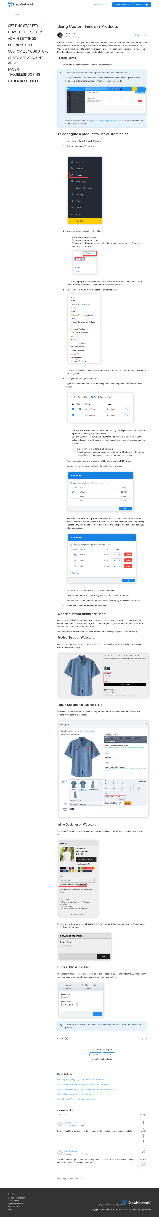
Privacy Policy (125, 1209)
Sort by (142, 1114)
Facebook (59, 1038)
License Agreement (142, 1209)
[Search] (27, 14)
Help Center (13, 1201)
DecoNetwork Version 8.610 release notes (76, 1099)
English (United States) (109, 1204)
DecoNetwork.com (16, 1198)
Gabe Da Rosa (70, 1151)
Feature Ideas (14, 1206)
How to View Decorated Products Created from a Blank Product (86, 1089)
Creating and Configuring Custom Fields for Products (80, 1079)
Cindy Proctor (70, 1123)
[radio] (95, 1054)
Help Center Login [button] (122, 5)
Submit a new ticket (101, 5)
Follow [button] (137, 35)
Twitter (62, 1038)
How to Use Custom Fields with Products (75, 1094)
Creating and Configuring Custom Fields (103, 120)
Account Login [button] (142, 5)
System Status (14, 1204)
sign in (65, 1179)
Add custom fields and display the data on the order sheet (83, 1084)
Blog (10, 1209)
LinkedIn (66, 1038)
